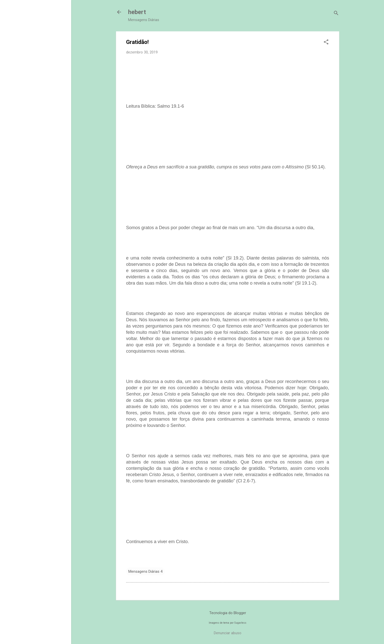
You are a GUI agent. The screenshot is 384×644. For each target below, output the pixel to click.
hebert (137, 12)
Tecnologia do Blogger (227, 613)
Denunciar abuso (227, 633)
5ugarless (240, 622)
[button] (326, 42)
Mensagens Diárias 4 (145, 571)
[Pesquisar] (336, 13)
